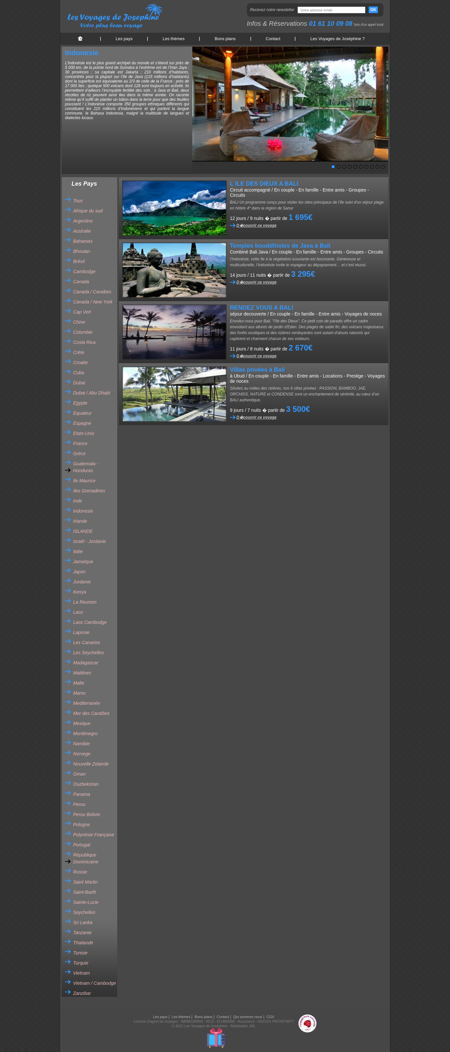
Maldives (82, 672)
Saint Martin (85, 882)
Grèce (79, 453)
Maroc (79, 693)
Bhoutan (81, 251)
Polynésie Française (93, 834)
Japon (79, 571)
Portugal (81, 844)
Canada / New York (92, 301)
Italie (78, 551)
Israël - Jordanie (89, 541)
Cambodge (84, 271)
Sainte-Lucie (86, 902)
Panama (81, 794)
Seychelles (84, 912)
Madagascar (85, 662)
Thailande (83, 942)
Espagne (82, 423)
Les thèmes (174, 38)
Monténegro (85, 733)
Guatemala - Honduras (85, 467)
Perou (79, 804)
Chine (79, 322)
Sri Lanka (82, 922)
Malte (78, 683)
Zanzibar (82, 993)
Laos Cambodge (90, 622)
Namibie (81, 743)
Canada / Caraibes (92, 291)
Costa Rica (84, 342)
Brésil (79, 261)
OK (373, 10)
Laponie (81, 632)
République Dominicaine (85, 858)
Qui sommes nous (247, 1017)
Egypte (80, 403)
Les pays (124, 38)
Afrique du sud (88, 210)
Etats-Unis (83, 433)
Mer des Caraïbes (91, 713)
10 (383, 167)
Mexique (81, 723)
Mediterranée (86, 703)
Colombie (82, 332)
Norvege (81, 753)
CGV (270, 1017)
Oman (79, 774)
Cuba (78, 372)
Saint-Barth (84, 892)
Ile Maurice (84, 480)
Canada (81, 281)
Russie (80, 871)
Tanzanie (82, 932)
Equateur (82, 413)
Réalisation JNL (243, 1026)
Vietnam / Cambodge (94, 983)
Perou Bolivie (86, 814)
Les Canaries (86, 642)
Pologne (81, 824)
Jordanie (82, 581)
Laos (78, 612)
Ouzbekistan (86, 784)
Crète (78, 352)
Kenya (79, 592)
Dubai (79, 382)
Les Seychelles (88, 652)
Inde (77, 500)
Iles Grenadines (89, 490)
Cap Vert (82, 312)
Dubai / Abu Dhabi (91, 392)
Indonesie (83, 511)
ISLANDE (83, 531)
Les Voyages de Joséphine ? (337, 38)
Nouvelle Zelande (91, 763)
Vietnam (81, 973)
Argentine (83, 221)
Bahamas (82, 241)
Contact (273, 38)
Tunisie (80, 952)
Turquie (80, 963)
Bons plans (225, 38)
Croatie (80, 362)
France (80, 443)
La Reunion (85, 602)
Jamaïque (83, 561)
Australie (82, 231)
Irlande (80, 521)
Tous (78, 200)
